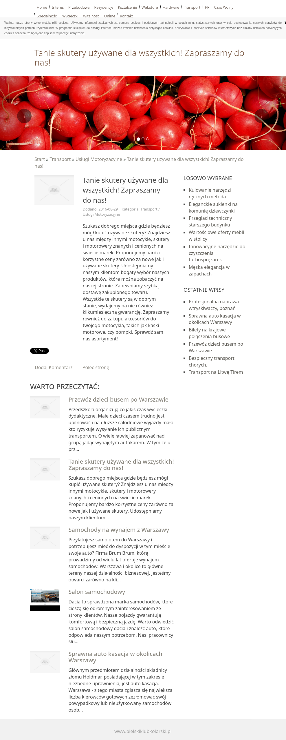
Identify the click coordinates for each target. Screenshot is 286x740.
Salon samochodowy (97, 592)
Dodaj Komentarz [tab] (54, 367)
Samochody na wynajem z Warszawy (119, 530)
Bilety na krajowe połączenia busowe (209, 333)
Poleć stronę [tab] (95, 367)
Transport (60, 159)
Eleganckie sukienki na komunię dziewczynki (213, 207)
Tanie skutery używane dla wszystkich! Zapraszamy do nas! (121, 465)
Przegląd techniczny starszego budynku (210, 221)
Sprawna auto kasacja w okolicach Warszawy (115, 657)
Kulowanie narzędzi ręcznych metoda (210, 193)
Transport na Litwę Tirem (216, 372)
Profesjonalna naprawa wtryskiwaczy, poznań (214, 304)
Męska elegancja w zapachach (209, 270)
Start (39, 159)
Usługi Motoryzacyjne (99, 159)
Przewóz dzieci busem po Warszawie (119, 399)
